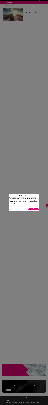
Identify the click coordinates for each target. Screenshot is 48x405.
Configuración (12, 209)
